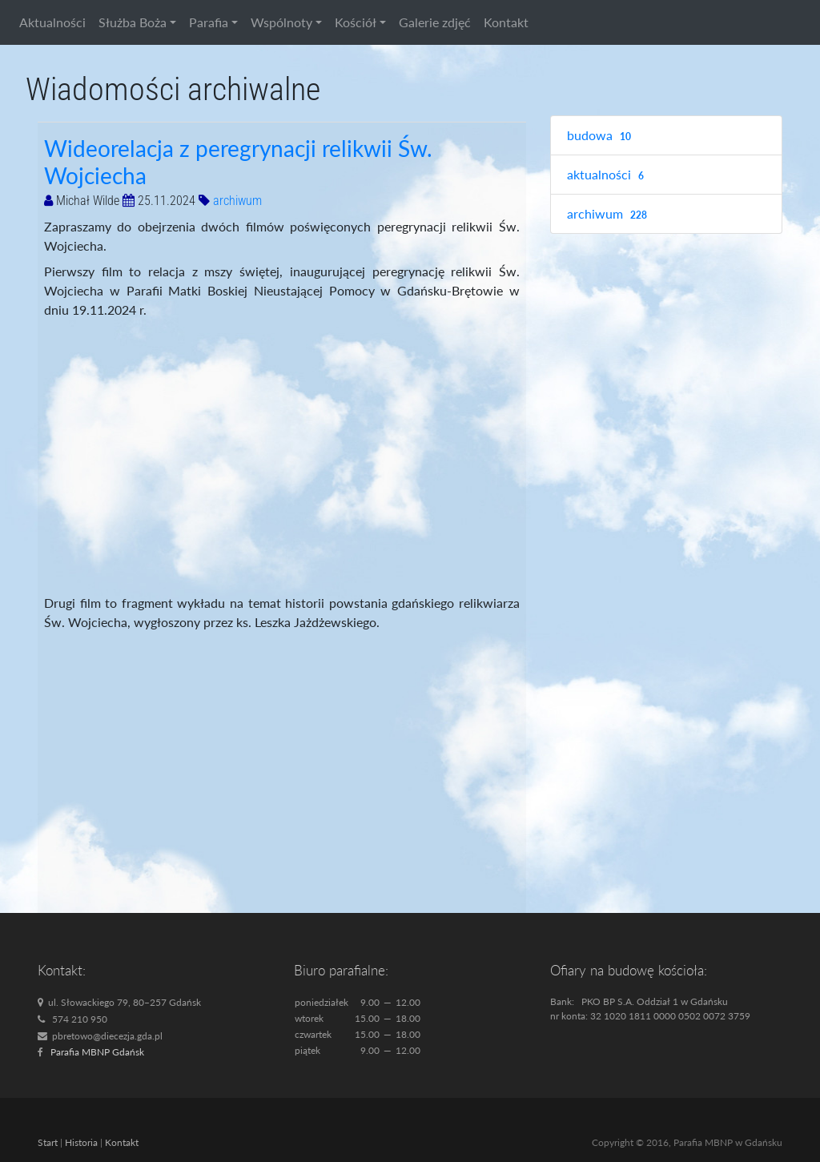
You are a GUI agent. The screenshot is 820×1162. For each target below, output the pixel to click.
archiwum (237, 200)
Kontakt (506, 22)
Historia (81, 1142)
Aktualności (52, 22)
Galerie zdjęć (435, 22)
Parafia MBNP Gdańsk (97, 1052)
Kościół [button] (355, 22)
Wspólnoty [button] (281, 22)
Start (48, 1142)
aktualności (607, 175)
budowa (601, 135)
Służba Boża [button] (132, 22)
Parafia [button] (208, 22)
